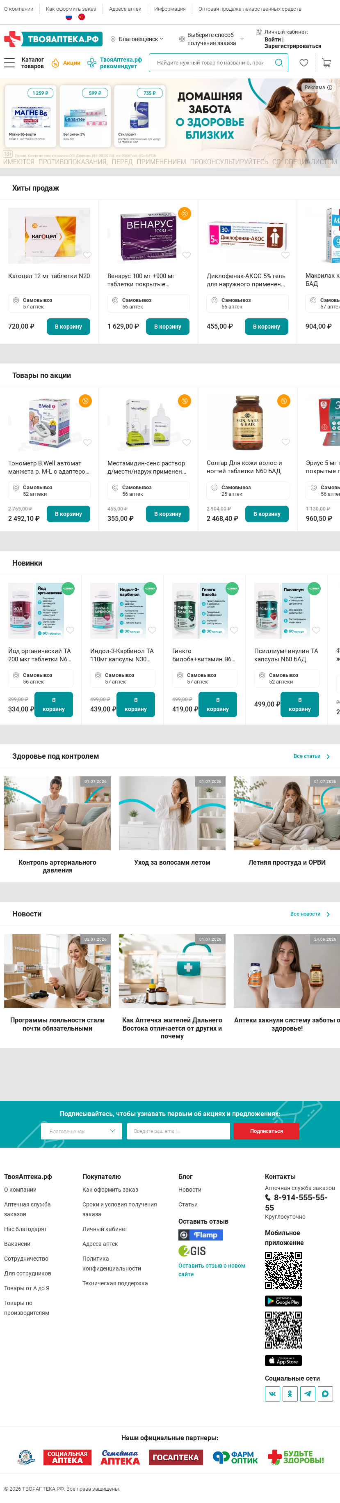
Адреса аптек (125, 9)
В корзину (68, 326)
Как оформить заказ (71, 9)
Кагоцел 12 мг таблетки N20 (49, 276)
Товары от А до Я (27, 1288)
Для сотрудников (27, 1273)
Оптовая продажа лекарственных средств (250, 9)
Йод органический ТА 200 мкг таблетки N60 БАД (39, 655)
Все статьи (312, 756)
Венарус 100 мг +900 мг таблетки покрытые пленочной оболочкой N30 (146, 280)
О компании (18, 9)
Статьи (188, 1204)
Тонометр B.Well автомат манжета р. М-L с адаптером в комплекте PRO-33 (49, 468)
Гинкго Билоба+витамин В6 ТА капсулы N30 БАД (202, 655)
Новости (189, 1189)
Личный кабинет (105, 1229)
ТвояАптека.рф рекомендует (114, 62)
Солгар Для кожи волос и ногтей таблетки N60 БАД (244, 467)
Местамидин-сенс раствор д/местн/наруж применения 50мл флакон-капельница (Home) (148, 468)
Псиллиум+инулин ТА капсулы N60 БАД (286, 655)
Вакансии (17, 1244)
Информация (170, 9)
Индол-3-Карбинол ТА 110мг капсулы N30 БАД (122, 655)
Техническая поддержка (115, 1283)
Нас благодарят (25, 1229)
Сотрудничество (26, 1258)
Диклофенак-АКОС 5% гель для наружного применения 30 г (247, 280)
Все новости (310, 914)
